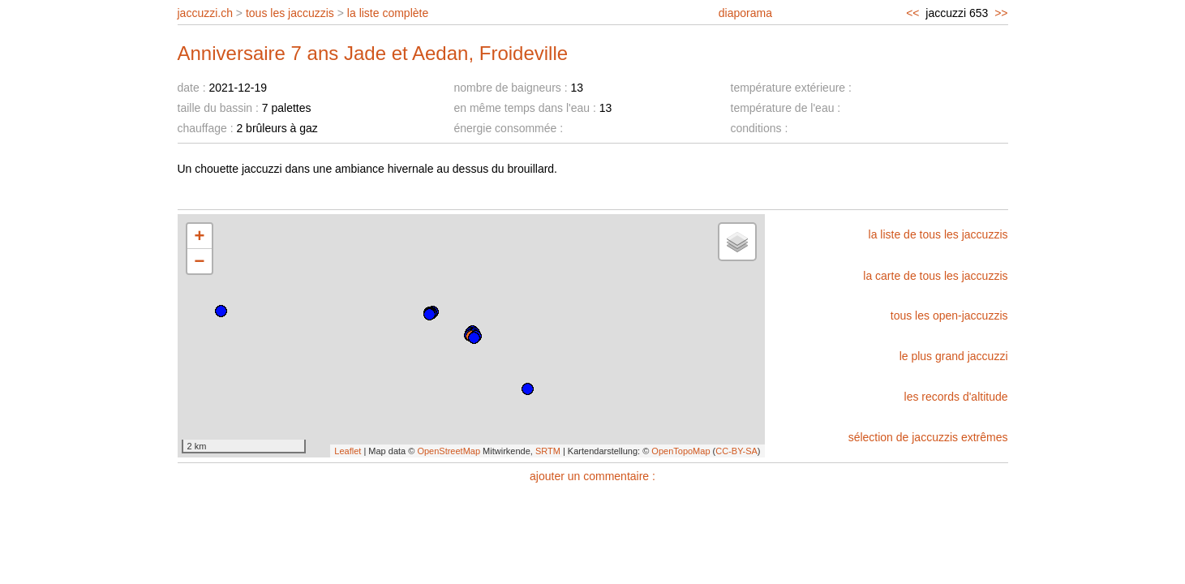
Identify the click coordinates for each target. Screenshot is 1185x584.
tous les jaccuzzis (290, 12)
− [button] (200, 261)
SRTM (547, 451)
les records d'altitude (956, 396)
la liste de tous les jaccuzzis (938, 234)
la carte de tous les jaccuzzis (935, 275)
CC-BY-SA (736, 451)
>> (1000, 12)
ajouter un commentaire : (592, 476)
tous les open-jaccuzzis (949, 315)
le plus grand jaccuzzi (953, 356)
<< (912, 12)
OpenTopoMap (680, 451)
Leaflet (347, 451)
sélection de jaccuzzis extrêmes (928, 437)
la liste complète (387, 12)
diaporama (745, 12)
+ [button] (200, 235)
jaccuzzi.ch (205, 12)
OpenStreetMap (448, 451)
